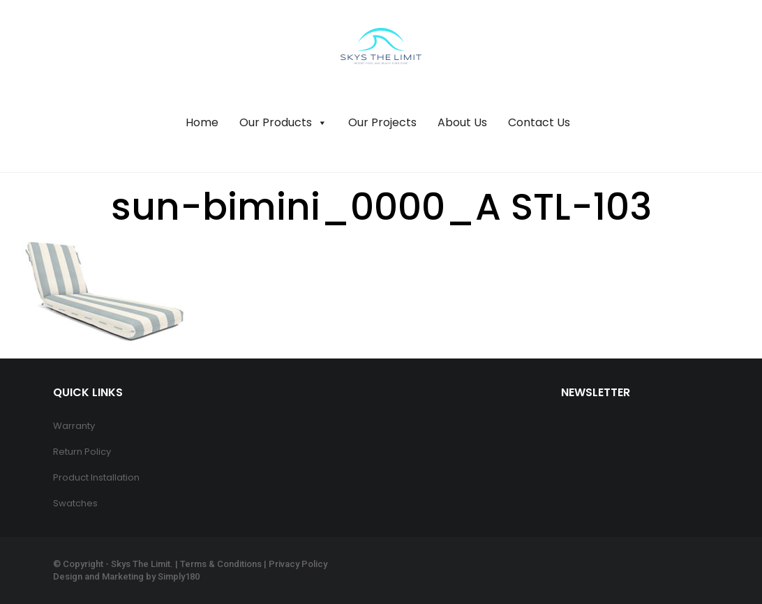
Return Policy (82, 451)
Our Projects (382, 122)
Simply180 (179, 576)
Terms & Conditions (221, 564)
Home (202, 122)
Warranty (74, 425)
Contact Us (539, 122)
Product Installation (96, 477)
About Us (462, 122)
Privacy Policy (298, 564)
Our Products (283, 123)
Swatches (75, 503)
